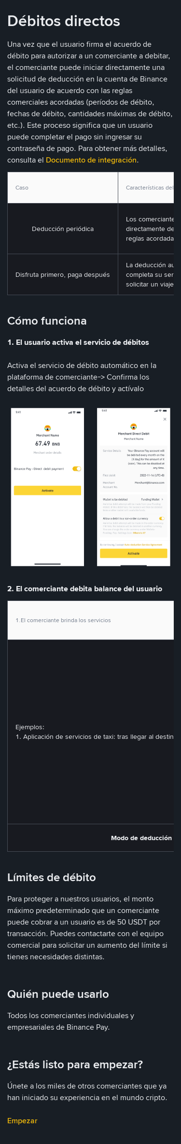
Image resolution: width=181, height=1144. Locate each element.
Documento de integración (91, 160)
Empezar (22, 1121)
